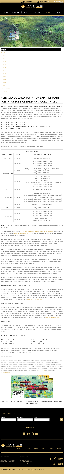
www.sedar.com (41, 370)
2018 (4, 79)
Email (35, 417)
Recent (5, 91)
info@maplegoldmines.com (28, 463)
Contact (58, 448)
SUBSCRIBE (58, 1)
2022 (4, 67)
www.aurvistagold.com (34, 299)
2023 (4, 64)
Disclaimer (21, 469)
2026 (4, 55)
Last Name (20, 417)
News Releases (5, 52)
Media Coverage (5, 88)
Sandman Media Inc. (39, 469)
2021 (4, 70)
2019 (4, 76)
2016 (4, 85)
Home (18, 448)
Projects (35, 448)
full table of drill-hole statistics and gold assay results (37, 231)
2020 (4, 73)
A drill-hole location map (21, 233)
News (42, 448)
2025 (4, 58)
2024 (4, 61)
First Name (3, 417)
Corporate (27, 448)
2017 (4, 82)
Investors (50, 448)
